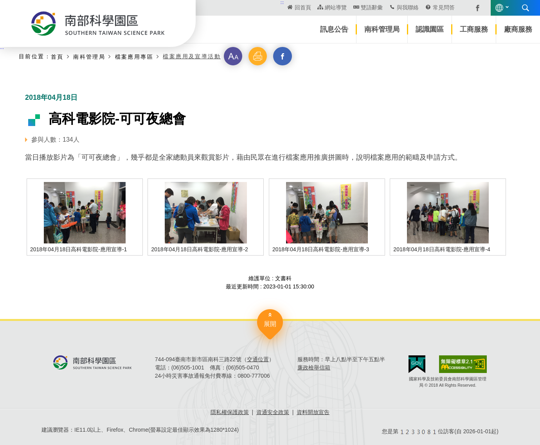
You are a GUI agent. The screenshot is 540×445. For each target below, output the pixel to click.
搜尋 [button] (525, 8)
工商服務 (474, 29)
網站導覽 (336, 7)
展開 (270, 324)
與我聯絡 (408, 7)
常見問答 (444, 7)
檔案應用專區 (134, 56)
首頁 (57, 56)
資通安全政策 (272, 412)
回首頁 (303, 7)
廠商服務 (518, 29)
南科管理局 (382, 29)
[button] (233, 56)
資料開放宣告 (313, 412)
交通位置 (258, 359)
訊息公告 (334, 29)
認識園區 (430, 29)
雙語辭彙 (372, 7)
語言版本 (499, 8)
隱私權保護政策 (230, 412)
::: (282, 2)
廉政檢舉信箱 (313, 367)
